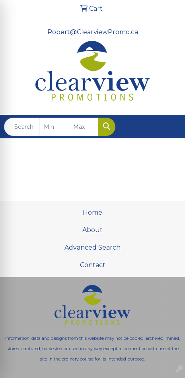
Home (92, 212)
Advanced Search (92, 247)
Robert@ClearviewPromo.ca (92, 32)
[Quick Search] (22, 127)
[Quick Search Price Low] (54, 127)
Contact (92, 265)
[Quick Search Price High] (84, 127)
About (92, 230)
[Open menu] (169, 127)
